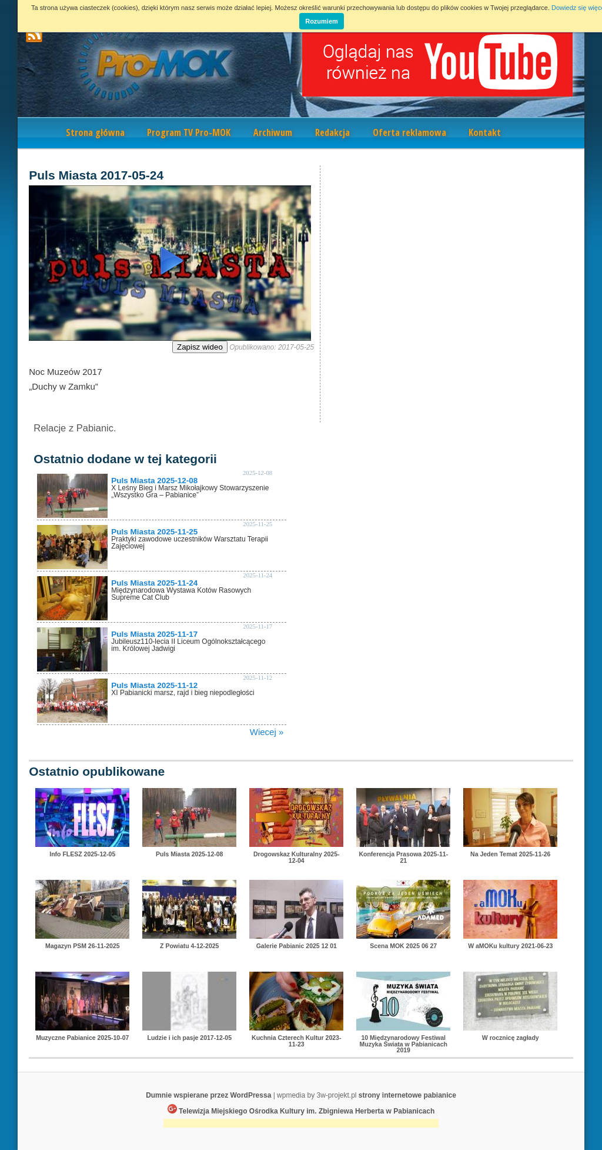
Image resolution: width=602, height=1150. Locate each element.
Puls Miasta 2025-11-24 (154, 583)
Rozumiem (321, 21)
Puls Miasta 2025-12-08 (154, 480)
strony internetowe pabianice (407, 1095)
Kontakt (485, 132)
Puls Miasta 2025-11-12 (154, 685)
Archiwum (272, 132)
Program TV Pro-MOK (188, 132)
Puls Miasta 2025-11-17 (154, 634)
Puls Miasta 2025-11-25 (154, 531)
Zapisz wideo (200, 347)
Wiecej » (267, 732)
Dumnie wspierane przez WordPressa (208, 1095)
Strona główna (95, 132)
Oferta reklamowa (409, 132)
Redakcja (332, 132)
